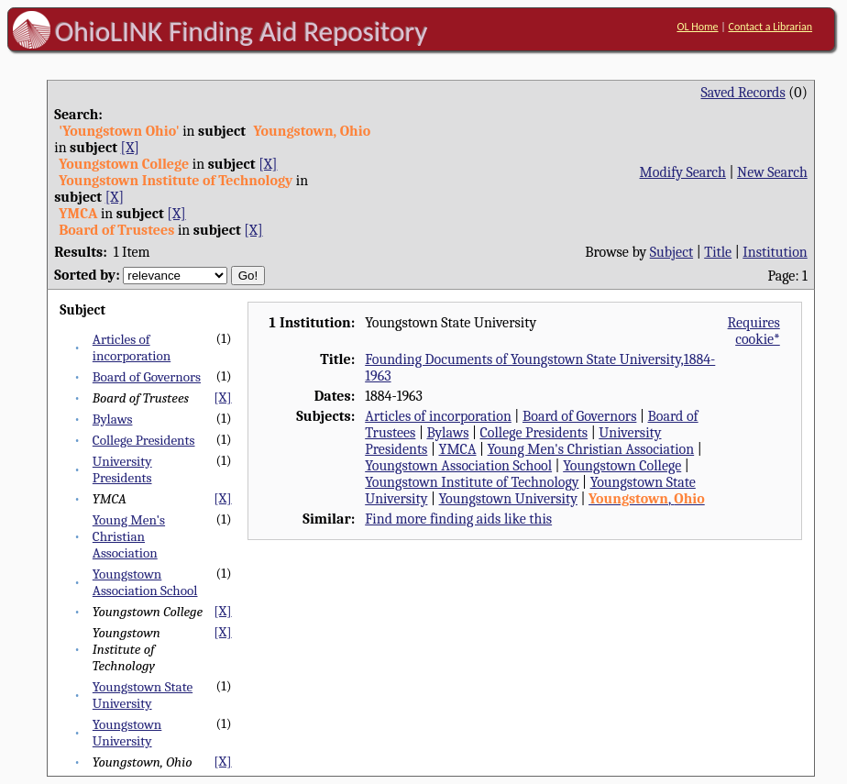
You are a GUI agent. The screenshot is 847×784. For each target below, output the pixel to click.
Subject (671, 252)
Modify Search (683, 172)
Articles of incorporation (131, 347)
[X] (130, 147)
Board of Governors (147, 377)
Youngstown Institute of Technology (471, 482)
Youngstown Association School (145, 582)
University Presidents (122, 469)
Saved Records (742, 92)
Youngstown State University (142, 695)
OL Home (697, 26)
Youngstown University (127, 732)
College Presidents (144, 440)
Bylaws (113, 419)
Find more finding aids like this (458, 519)
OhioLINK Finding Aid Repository (241, 31)
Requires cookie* (754, 331)
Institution (775, 252)
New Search (772, 172)
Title (718, 252)
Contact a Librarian (770, 26)
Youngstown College (622, 466)
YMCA (457, 449)
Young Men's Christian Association (129, 536)
